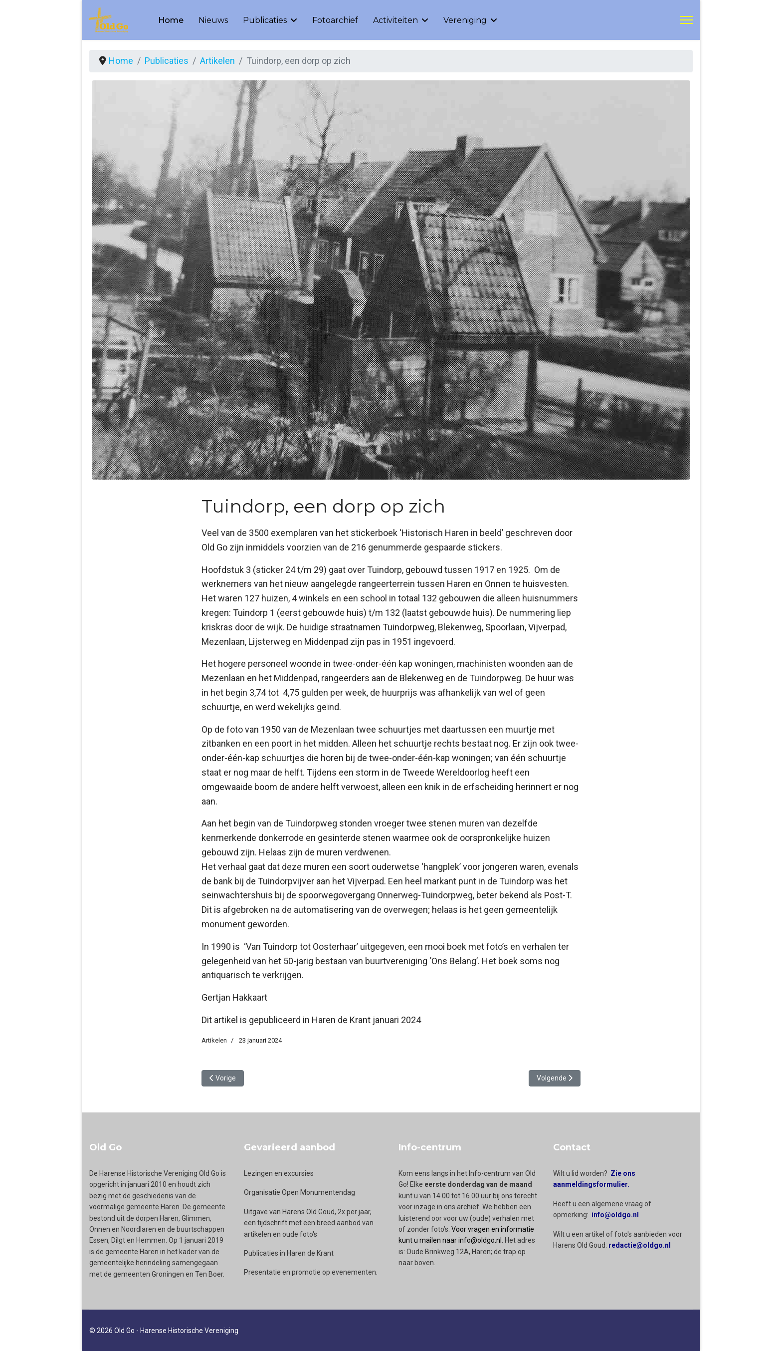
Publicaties (265, 20)
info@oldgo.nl (615, 1215)
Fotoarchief (335, 20)
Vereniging (465, 20)
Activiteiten (395, 20)
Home (171, 20)
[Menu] (686, 20)
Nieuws (213, 20)
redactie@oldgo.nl (639, 1245)
